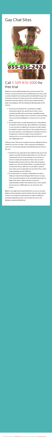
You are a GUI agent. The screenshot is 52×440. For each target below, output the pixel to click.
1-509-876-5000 (24, 82)
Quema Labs (42, 436)
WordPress (18, 436)
